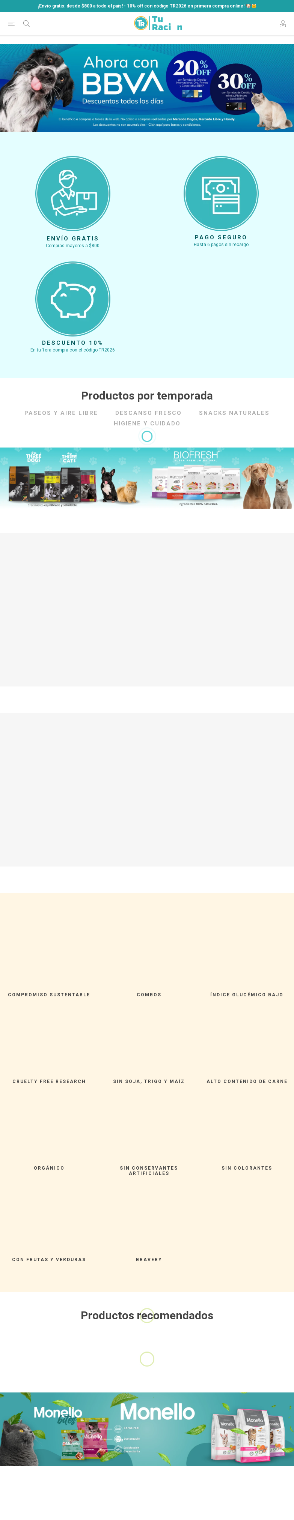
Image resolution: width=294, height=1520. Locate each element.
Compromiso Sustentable (49, 994)
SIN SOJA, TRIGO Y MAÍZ (149, 1081)
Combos (149, 994)
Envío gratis (73, 238)
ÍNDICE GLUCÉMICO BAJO (246, 994)
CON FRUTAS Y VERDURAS (49, 1259)
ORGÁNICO (49, 1168)
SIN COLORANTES (247, 1168)
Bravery (149, 1259)
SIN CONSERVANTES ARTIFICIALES (149, 1171)
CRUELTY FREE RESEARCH (49, 1081)
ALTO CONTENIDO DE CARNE (247, 1081)
